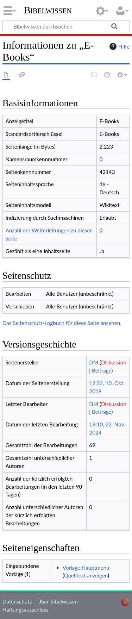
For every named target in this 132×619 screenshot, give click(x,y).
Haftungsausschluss (25, 609)
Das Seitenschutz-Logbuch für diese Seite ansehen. (61, 323)
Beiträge (101, 370)
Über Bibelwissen (57, 601)
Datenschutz (17, 601)
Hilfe (119, 46)
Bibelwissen (48, 10)
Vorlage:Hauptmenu (86, 567)
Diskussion (113, 362)
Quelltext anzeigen (86, 575)
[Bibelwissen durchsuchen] (66, 26)
